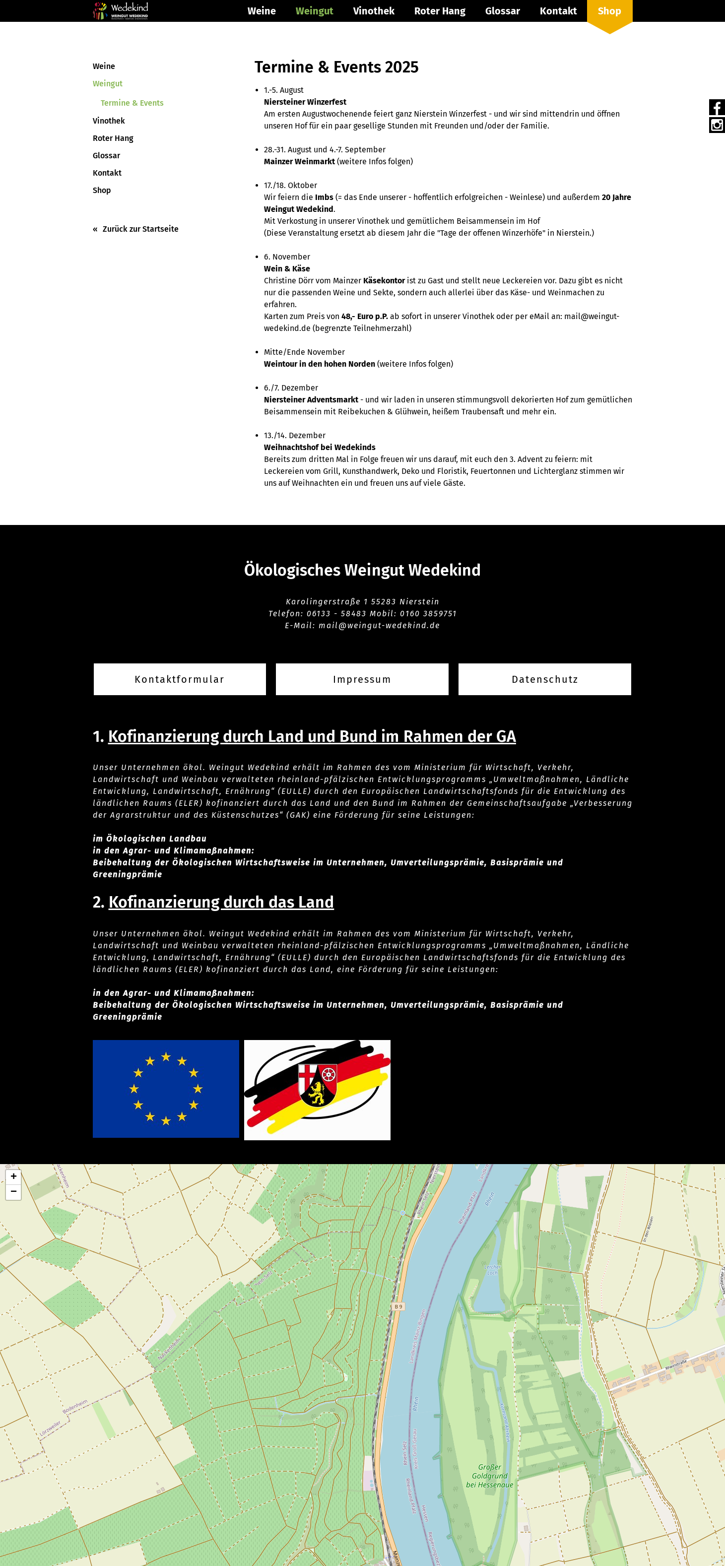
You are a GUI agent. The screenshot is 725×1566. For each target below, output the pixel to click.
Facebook (717, 107)
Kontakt (558, 11)
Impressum (362, 679)
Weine (262, 11)
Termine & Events (132, 103)
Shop (609, 11)
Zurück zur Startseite (141, 229)
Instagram (717, 125)
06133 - (324, 613)
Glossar (502, 11)
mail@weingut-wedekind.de (379, 625)
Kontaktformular (179, 679)
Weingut (314, 11)
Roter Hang (439, 11)
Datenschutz (545, 679)
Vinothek (374, 11)
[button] (13, 1177)
